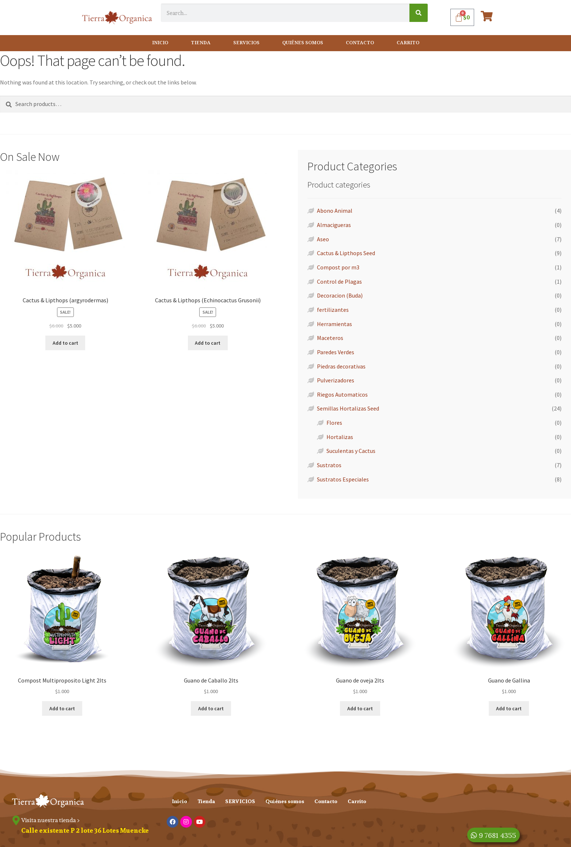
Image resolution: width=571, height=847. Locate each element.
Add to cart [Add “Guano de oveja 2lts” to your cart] (360, 708)
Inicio (160, 43)
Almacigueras (334, 224)
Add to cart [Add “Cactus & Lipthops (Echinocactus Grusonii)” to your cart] (207, 343)
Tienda (201, 43)
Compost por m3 (338, 267)
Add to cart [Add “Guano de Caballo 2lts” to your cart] (211, 708)
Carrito (408, 43)
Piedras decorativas (341, 366)
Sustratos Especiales (343, 479)
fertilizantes (333, 309)
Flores (334, 422)
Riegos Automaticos (342, 394)
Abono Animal (334, 210)
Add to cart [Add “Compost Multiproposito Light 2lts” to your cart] (62, 708)
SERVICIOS (246, 43)
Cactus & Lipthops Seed (346, 253)
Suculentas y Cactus (350, 450)
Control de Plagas (339, 281)
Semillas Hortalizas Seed (348, 408)
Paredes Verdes (335, 352)
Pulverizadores (335, 380)
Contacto (360, 43)
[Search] (418, 13)
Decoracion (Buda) (340, 295)
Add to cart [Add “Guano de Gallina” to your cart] (509, 708)
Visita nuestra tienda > (51, 820)
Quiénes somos (302, 43)
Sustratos (329, 465)
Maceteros (330, 337)
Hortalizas (339, 436)
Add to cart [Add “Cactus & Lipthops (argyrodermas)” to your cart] (65, 343)
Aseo (323, 239)
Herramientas (334, 324)
